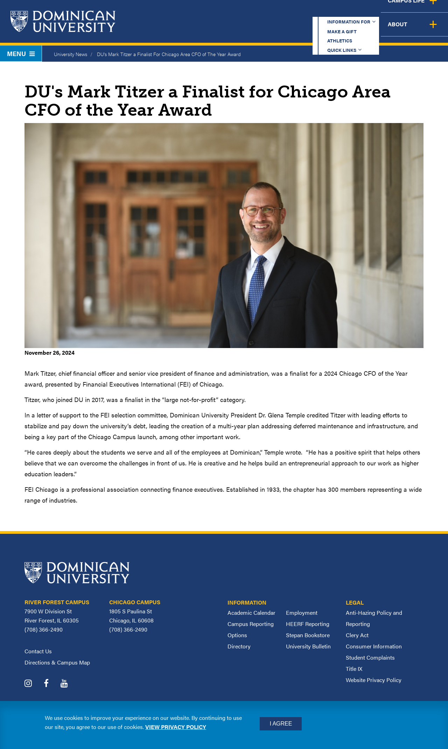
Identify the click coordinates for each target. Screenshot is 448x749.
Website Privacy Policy (373, 680)
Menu (21, 53)
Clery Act (357, 635)
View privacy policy (175, 727)
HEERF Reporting (307, 624)
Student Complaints (370, 657)
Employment (301, 612)
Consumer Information (374, 646)
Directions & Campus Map (57, 662)
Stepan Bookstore (308, 635)
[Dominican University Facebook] (51, 684)
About (428, 30)
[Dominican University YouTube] (69, 684)
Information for (190, 12)
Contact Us (38, 651)
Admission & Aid (240, 30)
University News (70, 53)
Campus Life (378, 30)
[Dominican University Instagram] (33, 684)
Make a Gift (252, 12)
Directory (239, 646)
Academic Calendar (251, 612)
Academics (178, 30)
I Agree (281, 724)
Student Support (313, 30)
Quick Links (348, 12)
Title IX (354, 669)
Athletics (300, 12)
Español (401, 12)
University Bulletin (308, 646)
